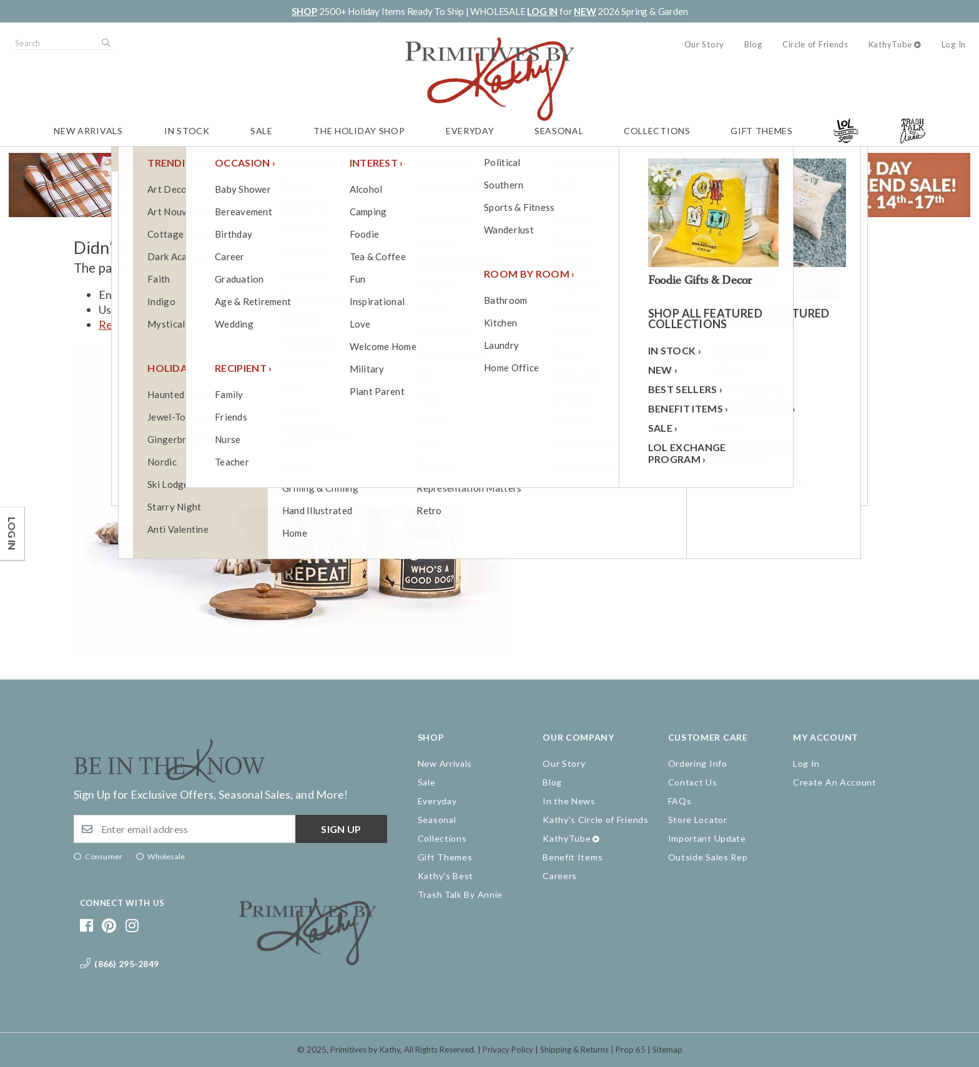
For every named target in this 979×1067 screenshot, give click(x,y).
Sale (261, 130)
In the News (569, 801)
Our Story (704, 44)
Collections (657, 130)
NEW (585, 11)
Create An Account (835, 782)
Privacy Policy (508, 1050)
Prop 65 (631, 1050)
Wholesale (166, 856)
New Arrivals (88, 130)
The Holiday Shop (359, 130)
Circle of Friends (815, 44)
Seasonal (559, 130)
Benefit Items (573, 857)
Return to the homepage (160, 324)
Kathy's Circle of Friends (596, 819)
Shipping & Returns (574, 1050)
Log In (954, 44)
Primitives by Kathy (365, 1050)
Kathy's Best (445, 875)
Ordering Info (697, 763)
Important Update (707, 838)
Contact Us (692, 782)
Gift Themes (762, 130)
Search (105, 43)
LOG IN (542, 11)
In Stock (187, 130)
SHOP (304, 11)
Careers (560, 875)
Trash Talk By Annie (460, 894)
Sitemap (667, 1050)
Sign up (341, 829)
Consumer (103, 856)
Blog (753, 44)
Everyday (470, 130)
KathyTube (890, 44)
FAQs (680, 801)
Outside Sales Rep (708, 857)
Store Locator (697, 819)
